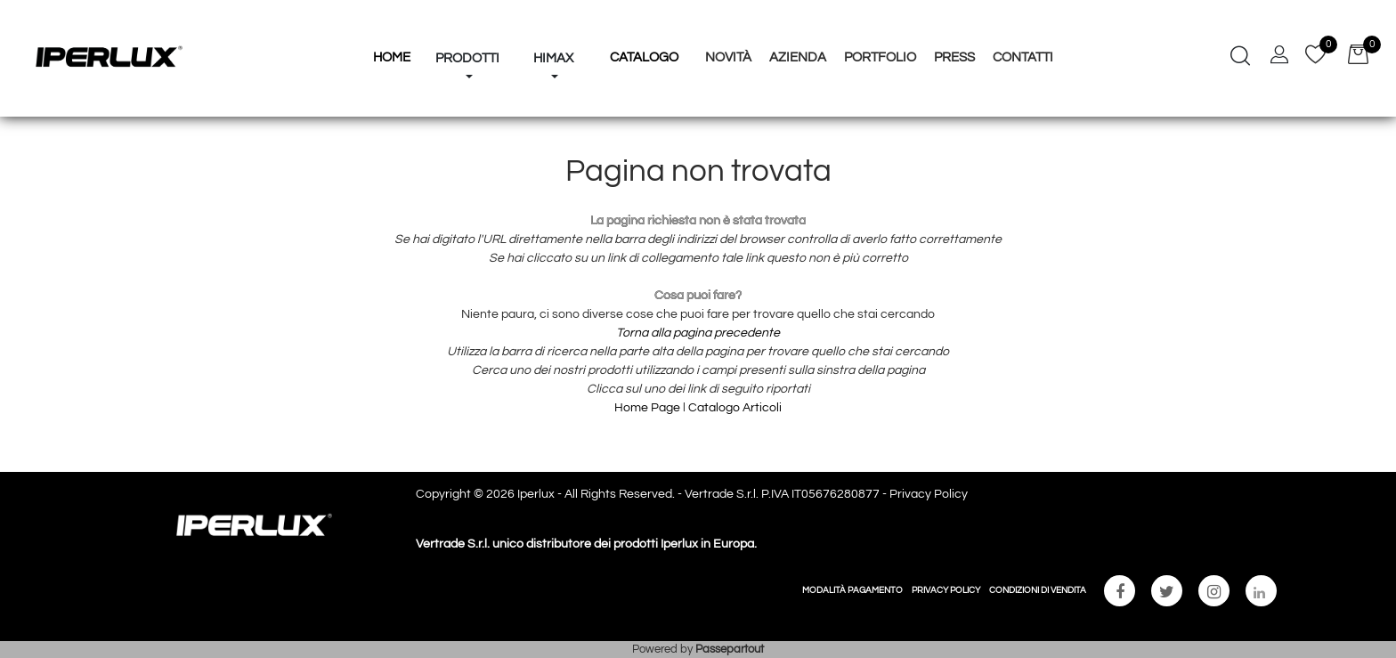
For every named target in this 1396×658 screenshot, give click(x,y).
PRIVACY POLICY (946, 590)
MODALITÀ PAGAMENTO (852, 590)
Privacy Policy (928, 494)
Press (954, 57)
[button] (467, 25)
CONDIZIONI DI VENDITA (1037, 590)
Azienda (797, 57)
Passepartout (729, 649)
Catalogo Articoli (735, 408)
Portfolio (880, 57)
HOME (391, 57)
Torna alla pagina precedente (698, 333)
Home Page (648, 408)
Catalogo (644, 57)
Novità (728, 57)
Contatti (1023, 57)
